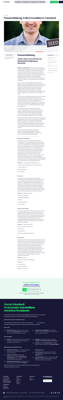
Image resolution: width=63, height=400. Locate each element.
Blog (30, 377)
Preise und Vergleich (6, 382)
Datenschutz (18, 380)
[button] (17, 2)
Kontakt (17, 379)
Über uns (18, 377)
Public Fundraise (6, 380)
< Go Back (6, 15)
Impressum (18, 382)
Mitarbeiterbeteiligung (7, 381)
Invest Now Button (6, 377)
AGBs (17, 381)
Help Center (32, 379)
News (31, 380)
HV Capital (20, 127)
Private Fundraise (6, 379)
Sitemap (17, 383)
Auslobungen (5, 387)
